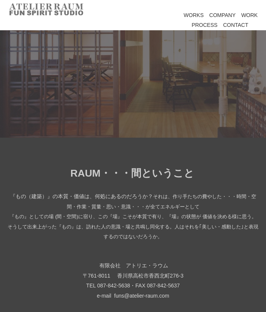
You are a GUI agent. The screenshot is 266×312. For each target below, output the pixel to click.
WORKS (194, 15)
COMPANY (222, 15)
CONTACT (235, 25)
